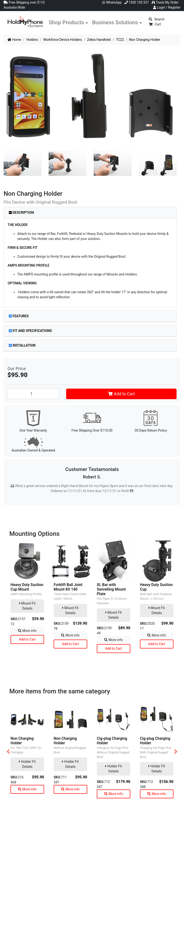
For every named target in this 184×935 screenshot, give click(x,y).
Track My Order (165, 2)
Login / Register (166, 7)
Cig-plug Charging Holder (112, 740)
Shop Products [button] (66, 22)
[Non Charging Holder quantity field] (33, 394)
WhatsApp (111, 2)
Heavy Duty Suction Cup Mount (27, 587)
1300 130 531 (136, 2)
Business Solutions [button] (115, 22)
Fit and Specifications (30, 331)
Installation (22, 345)
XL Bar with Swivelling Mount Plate (111, 589)
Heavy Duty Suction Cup (156, 587)
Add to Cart (121, 393)
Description (21, 212)
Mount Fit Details (27, 605)
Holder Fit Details (27, 764)
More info (27, 631)
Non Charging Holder (22, 740)
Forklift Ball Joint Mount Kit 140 (68, 587)
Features (19, 316)
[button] (8, 751)
